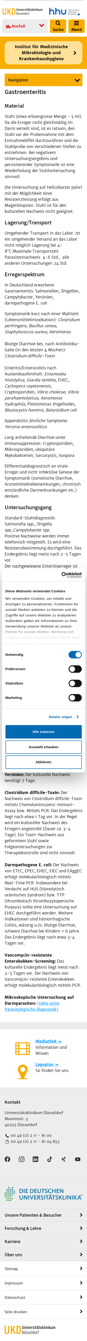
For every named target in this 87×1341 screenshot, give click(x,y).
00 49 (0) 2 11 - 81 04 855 (35, 1141)
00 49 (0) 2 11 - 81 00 (31, 1135)
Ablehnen (43, 762)
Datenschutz (15, 1297)
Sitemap (11, 1269)
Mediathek (46, 1041)
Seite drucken (16, 1312)
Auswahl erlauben (43, 747)
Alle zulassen (43, 732)
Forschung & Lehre (23, 1228)
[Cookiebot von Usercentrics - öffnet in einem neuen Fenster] (62, 575)
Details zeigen (60, 717)
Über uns (13, 1255)
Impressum (14, 1283)
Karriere (12, 1241)
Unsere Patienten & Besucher (33, 1215)
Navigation (18, 80)
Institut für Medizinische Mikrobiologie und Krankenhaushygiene (41, 52)
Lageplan (44, 1064)
